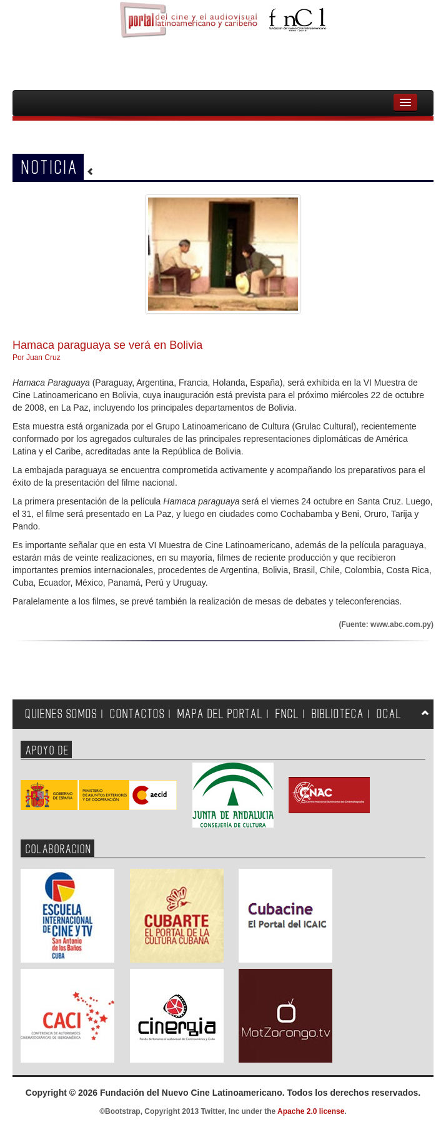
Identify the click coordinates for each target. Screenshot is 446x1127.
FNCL (287, 714)
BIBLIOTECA (338, 714)
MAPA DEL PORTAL (220, 714)
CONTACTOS (137, 714)
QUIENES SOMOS (61, 714)
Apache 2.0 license (310, 1111)
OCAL (389, 714)
